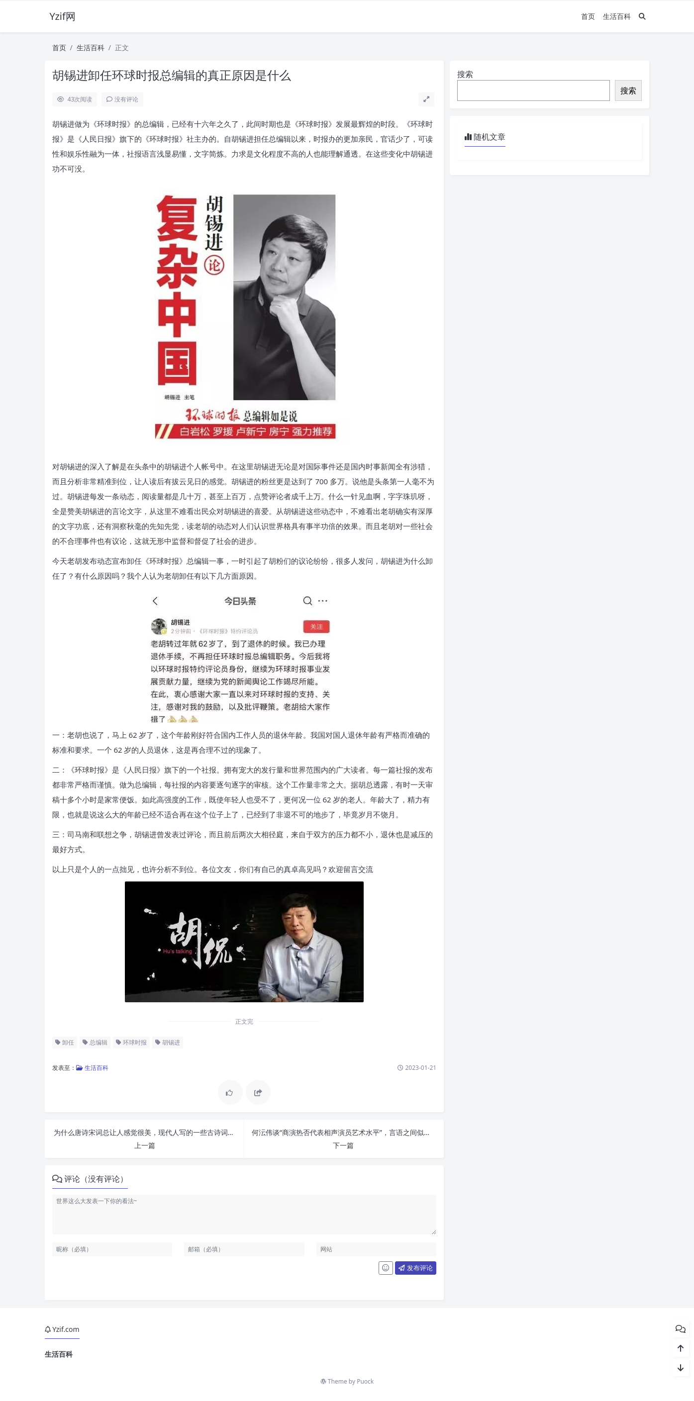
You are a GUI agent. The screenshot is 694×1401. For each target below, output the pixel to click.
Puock (365, 1381)
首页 (588, 16)
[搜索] (642, 16)
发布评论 (415, 1267)
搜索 (465, 74)
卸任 (64, 1042)
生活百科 (617, 16)
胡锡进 (167, 1042)
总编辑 (95, 1042)
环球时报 (131, 1042)
